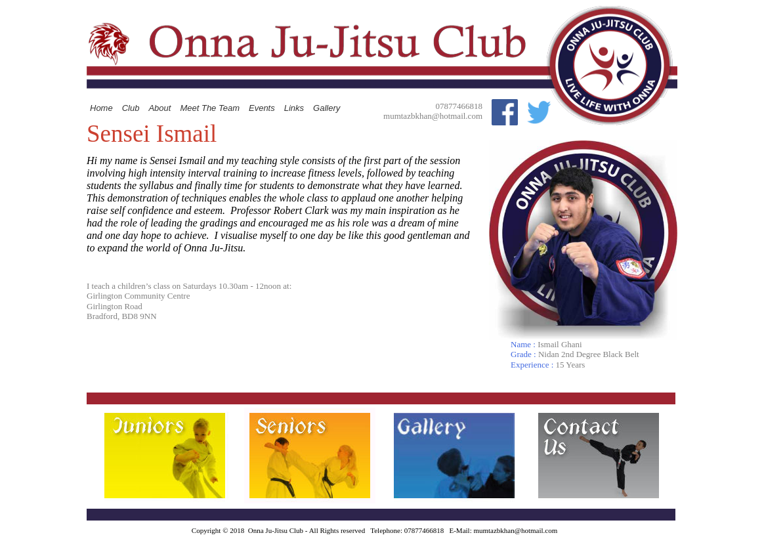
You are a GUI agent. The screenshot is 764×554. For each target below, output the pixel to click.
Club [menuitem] (131, 108)
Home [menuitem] (101, 108)
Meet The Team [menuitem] (210, 108)
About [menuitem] (159, 108)
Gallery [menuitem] (326, 108)
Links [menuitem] (294, 108)
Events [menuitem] (262, 108)
